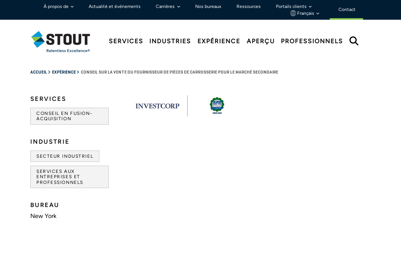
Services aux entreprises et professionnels (59, 177)
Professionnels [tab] (312, 41)
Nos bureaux (208, 6)
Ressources (249, 6)
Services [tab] (126, 41)
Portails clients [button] (292, 6)
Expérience (64, 72)
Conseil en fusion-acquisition (64, 116)
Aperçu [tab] (261, 41)
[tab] (66, 41)
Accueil (39, 72)
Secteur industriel (64, 156)
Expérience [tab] (218, 41)
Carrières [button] (166, 6)
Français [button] (302, 13)
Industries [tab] (170, 41)
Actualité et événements (115, 6)
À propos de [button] (57, 6)
